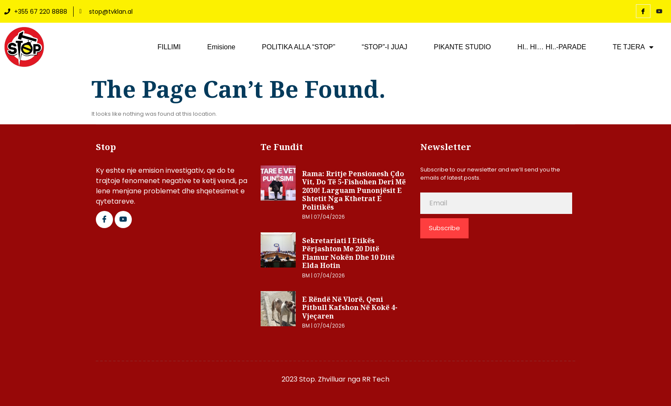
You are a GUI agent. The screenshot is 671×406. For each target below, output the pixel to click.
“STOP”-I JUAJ (384, 47)
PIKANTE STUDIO (462, 47)
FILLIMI (169, 47)
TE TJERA (633, 47)
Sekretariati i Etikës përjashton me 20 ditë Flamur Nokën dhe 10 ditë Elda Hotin (348, 253)
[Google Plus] (123, 219)
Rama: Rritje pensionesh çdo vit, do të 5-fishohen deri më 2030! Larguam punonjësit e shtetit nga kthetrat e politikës (354, 190)
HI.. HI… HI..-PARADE (551, 47)
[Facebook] (643, 11)
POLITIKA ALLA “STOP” (298, 47)
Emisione (221, 47)
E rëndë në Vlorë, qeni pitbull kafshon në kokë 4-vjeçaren (350, 308)
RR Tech (375, 379)
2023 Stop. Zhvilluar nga (322, 379)
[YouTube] (659, 11)
